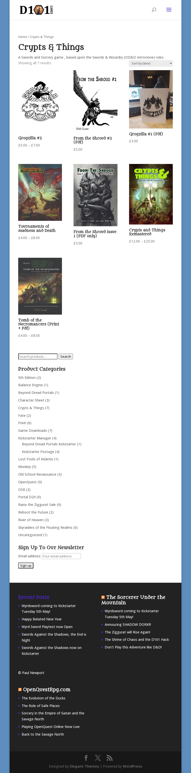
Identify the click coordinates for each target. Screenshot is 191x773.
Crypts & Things (31, 407)
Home (22, 36)
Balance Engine (30, 385)
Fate (22, 415)
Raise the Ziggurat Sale (37, 504)
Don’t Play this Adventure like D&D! (133, 647)
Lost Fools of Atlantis (35, 459)
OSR (21, 489)
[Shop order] (151, 63)
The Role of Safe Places (41, 705)
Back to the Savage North (43, 734)
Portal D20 (27, 497)
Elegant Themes (84, 766)
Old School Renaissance (37, 474)
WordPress (132, 766)
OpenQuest (27, 482)
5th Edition (27, 377)
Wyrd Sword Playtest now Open (47, 626)
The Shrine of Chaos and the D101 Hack (137, 639)
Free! (22, 422)
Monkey (24, 466)
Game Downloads (32, 430)
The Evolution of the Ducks (43, 698)
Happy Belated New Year (42, 619)
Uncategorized (30, 534)
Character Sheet (31, 400)
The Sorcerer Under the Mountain (133, 600)
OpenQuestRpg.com (46, 689)
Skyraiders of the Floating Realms (45, 527)
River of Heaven (31, 519)
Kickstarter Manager (34, 438)
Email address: (30, 556)
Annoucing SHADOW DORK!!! (128, 624)
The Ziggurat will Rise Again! (127, 632)
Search (65, 356)
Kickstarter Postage (38, 451)
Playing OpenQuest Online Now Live (51, 726)
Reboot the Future (33, 512)
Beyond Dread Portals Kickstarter (49, 444)
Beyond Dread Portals (36, 392)
